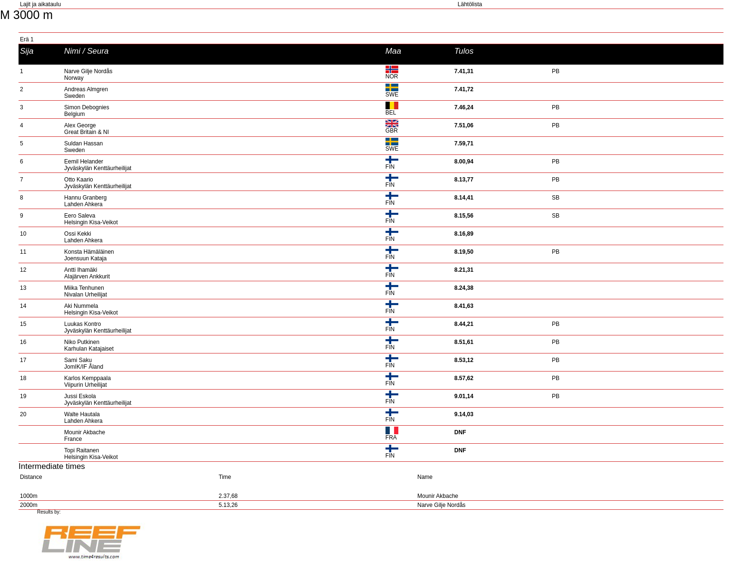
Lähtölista (470, 4)
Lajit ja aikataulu (40, 4)
